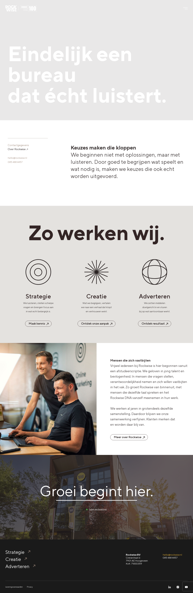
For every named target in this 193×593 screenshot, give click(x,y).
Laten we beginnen (98, 509)
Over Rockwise (18, 149)
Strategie (14, 552)
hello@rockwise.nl (17, 157)
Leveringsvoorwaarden (14, 587)
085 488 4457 (15, 162)
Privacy (30, 587)
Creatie (13, 559)
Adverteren (17, 566)
